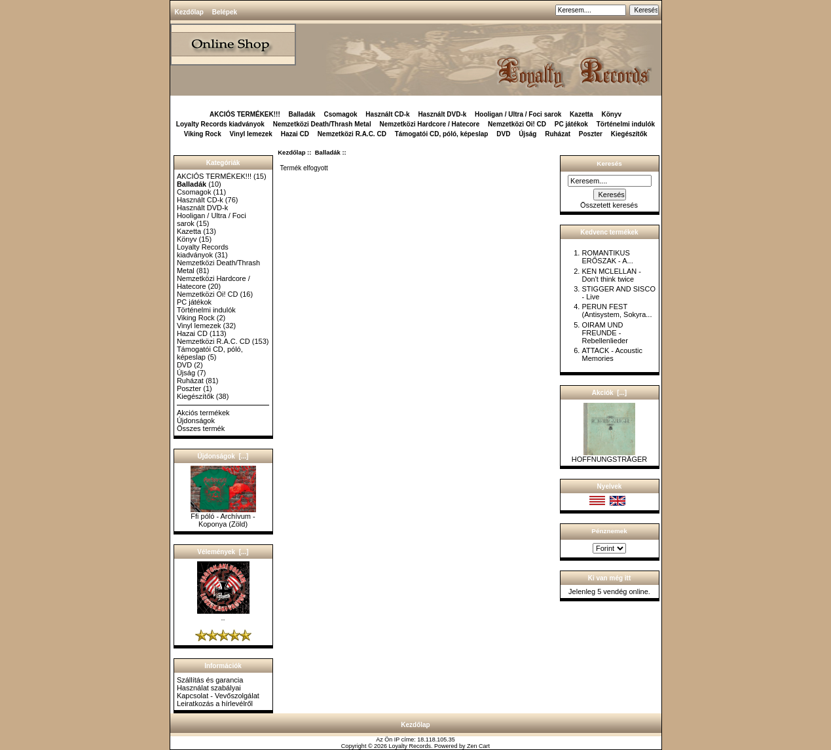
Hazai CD (295, 134)
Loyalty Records (410, 746)
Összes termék (201, 428)
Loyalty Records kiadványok (220, 124)
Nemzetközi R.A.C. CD (352, 134)
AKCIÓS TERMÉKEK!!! (245, 114)
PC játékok (571, 124)
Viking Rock (202, 134)
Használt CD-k (387, 114)
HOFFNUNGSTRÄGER (610, 456)
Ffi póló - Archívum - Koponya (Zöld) (223, 517)
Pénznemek (609, 530)
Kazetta (581, 114)
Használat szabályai (209, 688)
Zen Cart (478, 746)
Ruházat (557, 134)
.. (223, 614)
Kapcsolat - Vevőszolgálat (218, 696)
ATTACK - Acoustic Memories (612, 354)
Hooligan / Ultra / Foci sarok (518, 114)
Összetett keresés (609, 205)
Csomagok (340, 114)
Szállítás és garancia (210, 680)
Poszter (590, 134)
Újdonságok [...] (223, 456)
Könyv (611, 114)
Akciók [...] (609, 392)
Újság (527, 134)
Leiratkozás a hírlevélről (215, 703)
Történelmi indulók (626, 124)
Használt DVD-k (442, 114)
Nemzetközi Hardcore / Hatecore (429, 124)
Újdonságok (196, 420)
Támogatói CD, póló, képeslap (442, 134)
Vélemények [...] (222, 551)
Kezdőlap (189, 12)
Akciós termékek (203, 413)
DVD (503, 134)
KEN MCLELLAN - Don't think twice (611, 275)
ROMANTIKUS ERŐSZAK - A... (607, 257)
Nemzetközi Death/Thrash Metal (322, 124)
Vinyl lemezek (251, 134)
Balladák (328, 152)
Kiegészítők (629, 134)
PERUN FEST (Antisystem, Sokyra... (617, 310)
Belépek (224, 12)
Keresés (609, 163)
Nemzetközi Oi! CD (517, 124)
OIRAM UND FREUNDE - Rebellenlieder (604, 333)
